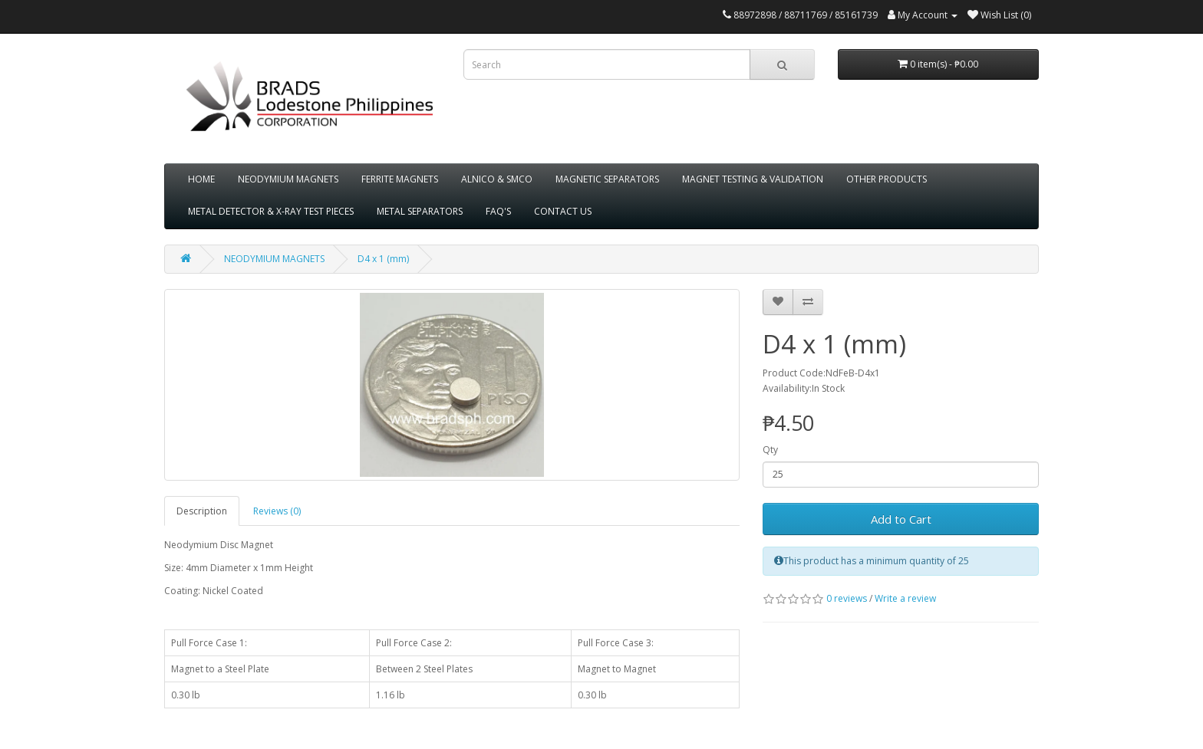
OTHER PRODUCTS (886, 179)
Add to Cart (901, 519)
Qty (770, 449)
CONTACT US (563, 211)
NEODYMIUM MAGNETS (288, 179)
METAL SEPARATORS (420, 211)
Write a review (905, 598)
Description (201, 510)
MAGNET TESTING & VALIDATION (752, 179)
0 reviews (846, 598)
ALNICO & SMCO (496, 179)
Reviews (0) (277, 510)
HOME (201, 179)
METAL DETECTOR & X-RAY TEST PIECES (271, 211)
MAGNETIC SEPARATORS (607, 179)
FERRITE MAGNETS (399, 179)
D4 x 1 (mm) (383, 258)
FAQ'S (498, 211)
